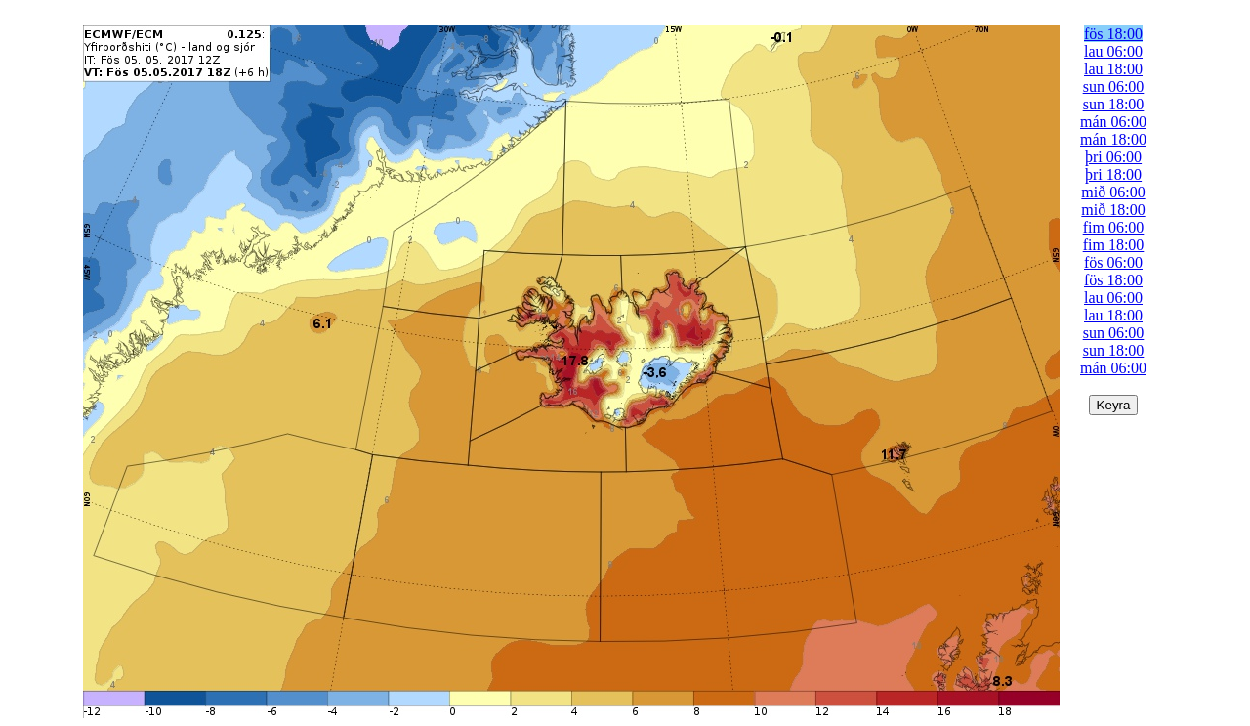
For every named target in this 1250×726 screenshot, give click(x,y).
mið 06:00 (1113, 192)
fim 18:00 (1114, 244)
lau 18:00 (1113, 69)
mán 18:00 (1113, 139)
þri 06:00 (1113, 157)
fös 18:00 (1113, 33)
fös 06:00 (1113, 262)
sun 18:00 (1114, 104)
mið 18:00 (1113, 209)
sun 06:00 (1114, 86)
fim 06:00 (1114, 227)
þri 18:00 (1113, 174)
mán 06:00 (1113, 121)
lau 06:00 (1113, 51)
